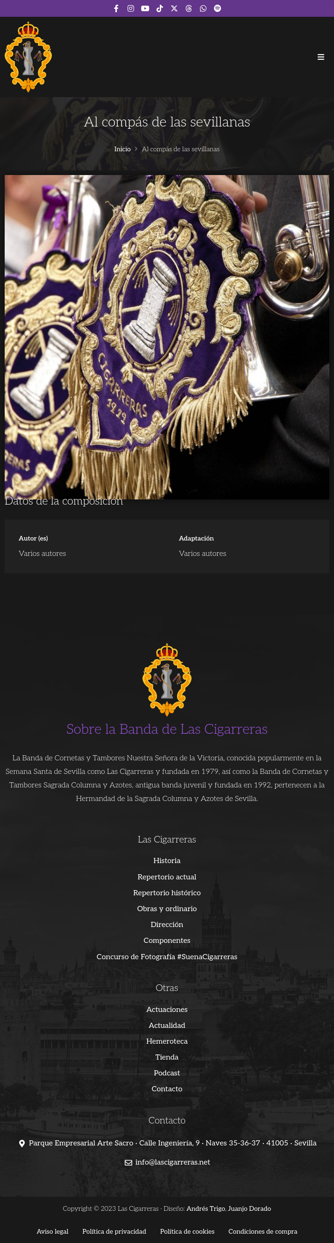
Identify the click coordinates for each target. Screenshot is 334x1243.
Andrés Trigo (205, 1209)
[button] (321, 57)
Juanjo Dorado (249, 1209)
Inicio (122, 149)
